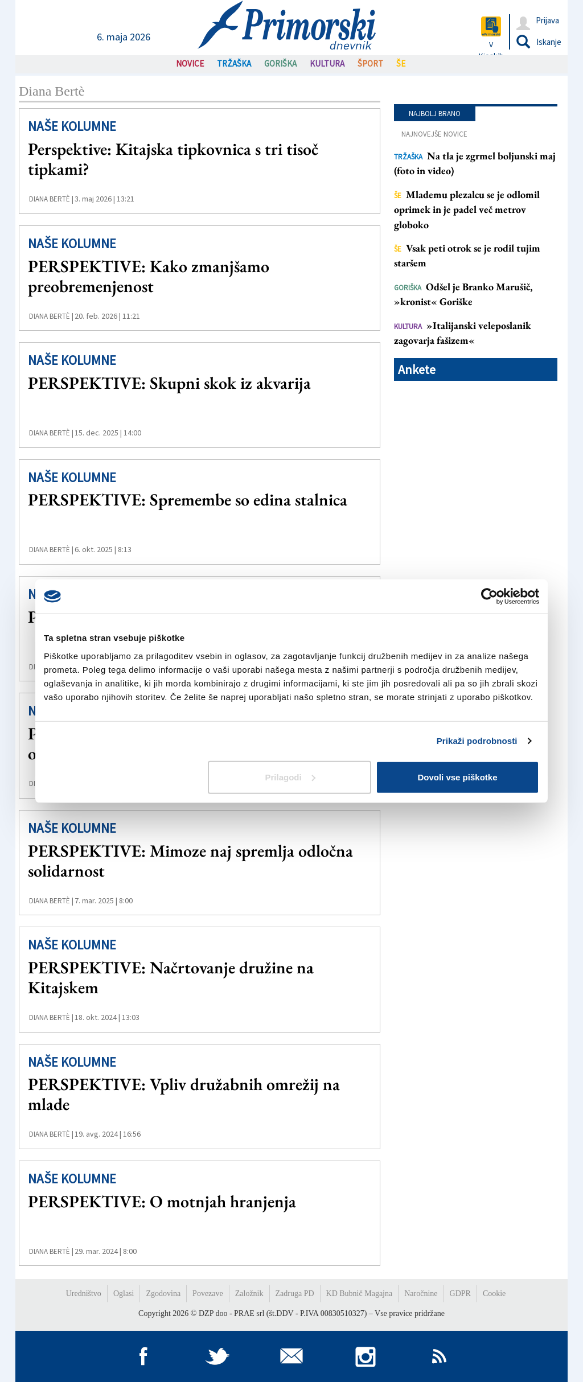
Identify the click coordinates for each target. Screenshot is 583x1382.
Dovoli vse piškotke (457, 777)
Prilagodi (290, 777)
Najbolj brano (435, 113)
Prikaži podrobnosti (477, 741)
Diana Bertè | (51, 199)
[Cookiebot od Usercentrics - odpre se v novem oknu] (489, 596)
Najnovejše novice (434, 134)
